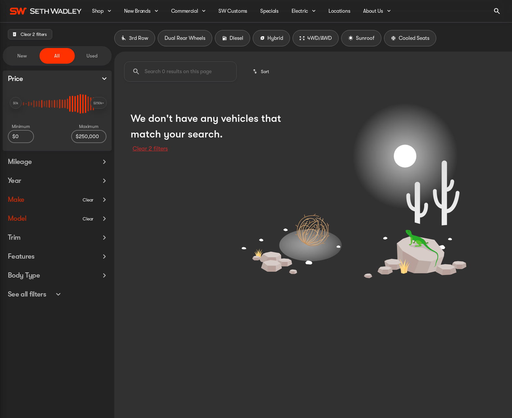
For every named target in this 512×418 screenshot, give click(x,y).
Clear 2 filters (150, 148)
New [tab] (22, 56)
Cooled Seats (410, 38)
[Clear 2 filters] (30, 34)
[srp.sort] (261, 71)
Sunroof (361, 38)
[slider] (16, 103)
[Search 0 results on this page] (180, 71)
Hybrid (271, 38)
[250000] (88, 136)
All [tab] (57, 56)
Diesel (232, 38)
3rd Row (134, 38)
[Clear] (88, 187)
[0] (21, 136)
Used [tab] (92, 56)
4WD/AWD (315, 38)
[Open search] (497, 11)
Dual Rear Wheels (185, 38)
